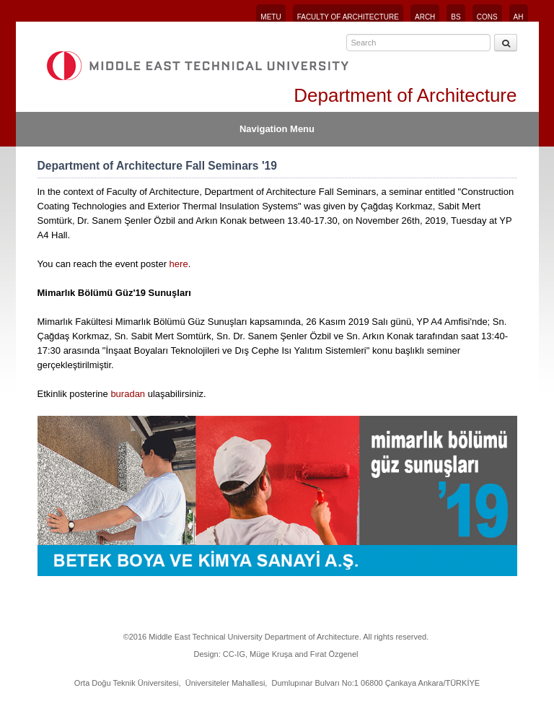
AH (519, 17)
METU (270, 17)
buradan (127, 393)
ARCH (425, 17)
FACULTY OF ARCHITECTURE (348, 17)
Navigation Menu (277, 128)
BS (455, 17)
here (179, 263)
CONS (487, 17)
